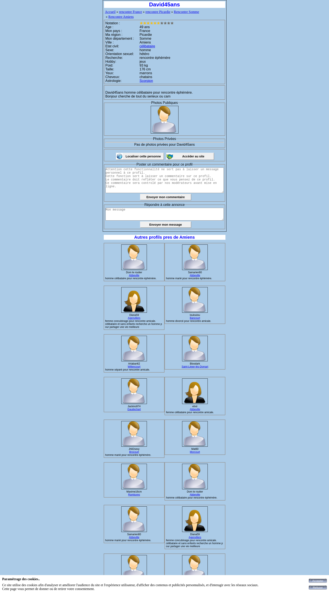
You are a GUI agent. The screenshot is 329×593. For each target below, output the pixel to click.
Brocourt (134, 452)
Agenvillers (134, 318)
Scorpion (146, 81)
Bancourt (195, 318)
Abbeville (134, 275)
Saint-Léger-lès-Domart (195, 366)
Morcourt (195, 452)
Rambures (134, 494)
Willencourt (134, 366)
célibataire (147, 46)
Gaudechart (134, 409)
